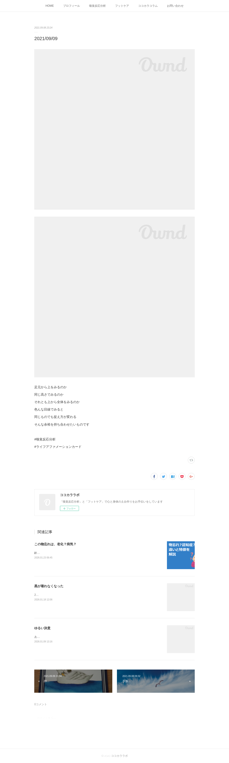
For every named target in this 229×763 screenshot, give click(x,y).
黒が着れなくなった (48, 586)
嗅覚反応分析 (97, 5)
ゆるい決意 (42, 628)
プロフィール (71, 5)
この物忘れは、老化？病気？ (55, 544)
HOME (50, 5)
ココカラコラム (148, 5)
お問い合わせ (175, 5)
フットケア (122, 5)
